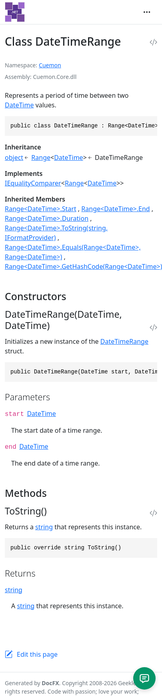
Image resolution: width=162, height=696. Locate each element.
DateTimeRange (124, 341)
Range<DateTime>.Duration (46, 218)
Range (40, 157)
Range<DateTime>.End (115, 208)
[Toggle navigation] (146, 12)
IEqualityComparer (33, 183)
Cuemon (50, 65)
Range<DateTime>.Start (40, 208)
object (14, 157)
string (44, 527)
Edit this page (37, 654)
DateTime (19, 105)
